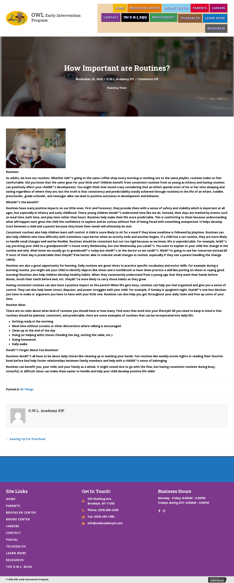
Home (120, 8)
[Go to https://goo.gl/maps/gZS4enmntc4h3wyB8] (117, 501)
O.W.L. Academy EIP (120, 79)
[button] (159, 510)
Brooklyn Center (145, 8)
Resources (216, 28)
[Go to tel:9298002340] (117, 509)
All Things (27, 389)
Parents (200, 8)
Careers (218, 8)
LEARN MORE (215, 18)
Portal (12, 540)
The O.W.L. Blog (135, 17)
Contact (111, 17)
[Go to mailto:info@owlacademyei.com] (117, 523)
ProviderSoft (163, 17)
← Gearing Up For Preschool (25, 439)
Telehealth (190, 18)
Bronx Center (176, 8)
